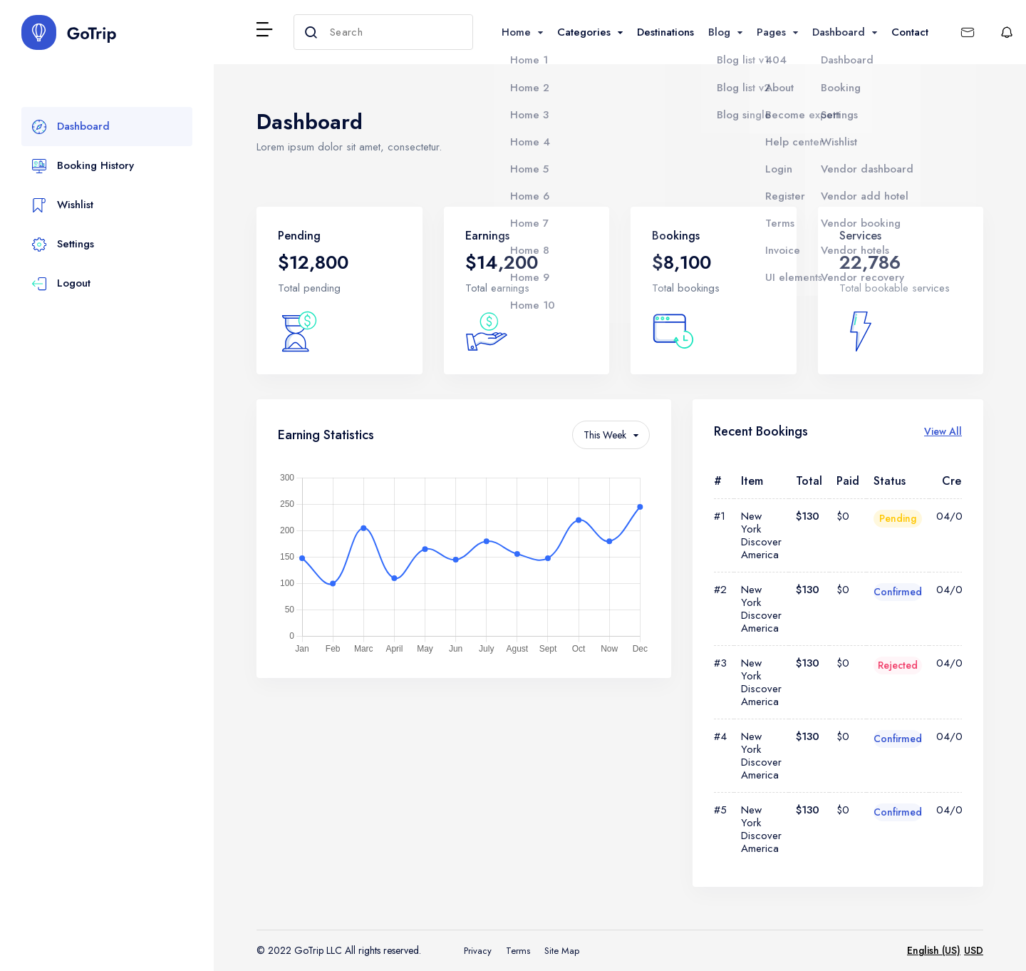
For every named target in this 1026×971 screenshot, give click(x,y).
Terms (518, 950)
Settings (63, 244)
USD (973, 950)
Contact (909, 32)
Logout (61, 284)
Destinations (665, 32)
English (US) (933, 950)
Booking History (83, 166)
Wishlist (62, 205)
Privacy (478, 950)
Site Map (561, 950)
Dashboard (71, 127)
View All (943, 431)
